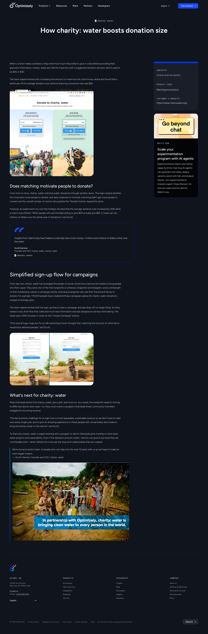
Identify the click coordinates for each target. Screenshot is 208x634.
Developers (104, 5)
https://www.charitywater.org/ (172, 103)
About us (173, 583)
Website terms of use (50, 622)
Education (120, 598)
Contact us (14, 591)
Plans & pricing (68, 587)
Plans (75, 5)
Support (119, 594)
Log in (165, 5)
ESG (92, 622)
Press (172, 598)
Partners (88, 5)
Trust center (67, 622)
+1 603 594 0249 (22, 594)
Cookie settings (81, 622)
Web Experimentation (168, 89)
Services (66, 598)
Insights (119, 583)
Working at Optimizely (178, 587)
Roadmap (66, 594)
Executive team (176, 594)
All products (67, 583)
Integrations (67, 591)
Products (44, 5)
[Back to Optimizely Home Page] (21, 6)
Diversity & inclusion (178, 591)
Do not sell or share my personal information (115, 622)
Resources (61, 5)
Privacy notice (33, 622)
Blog (118, 587)
